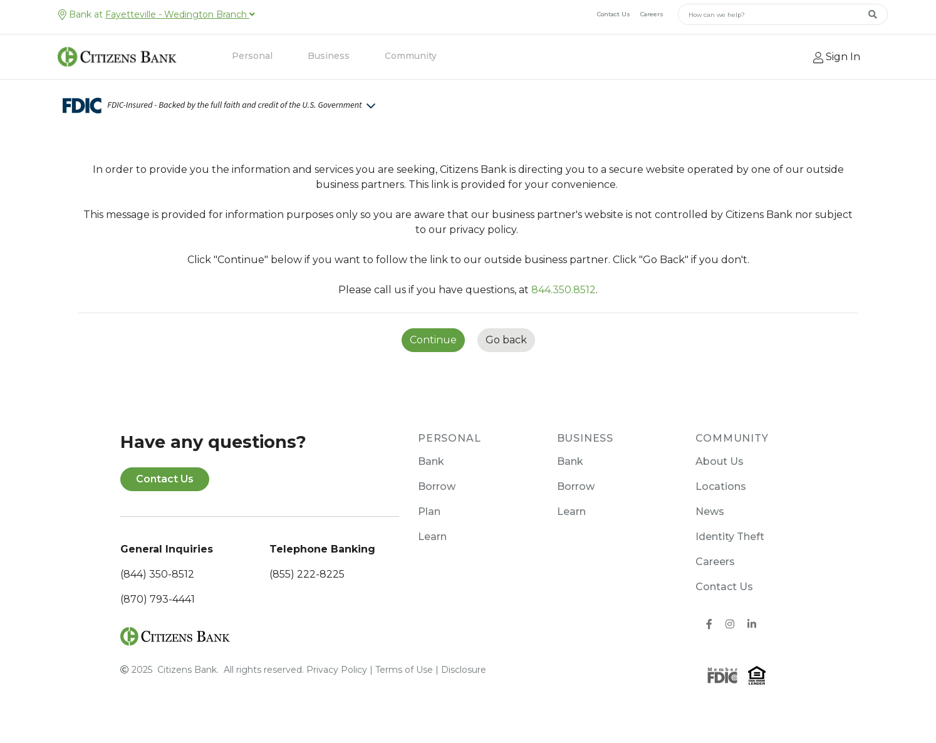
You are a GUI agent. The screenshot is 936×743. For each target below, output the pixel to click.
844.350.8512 (563, 290)
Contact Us (613, 14)
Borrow (436, 486)
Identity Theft (729, 537)
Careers (651, 14)
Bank (431, 461)
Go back (506, 340)
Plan (429, 511)
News (709, 511)
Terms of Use (404, 669)
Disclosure (463, 669)
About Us (719, 461)
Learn (432, 537)
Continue (433, 340)
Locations (720, 486)
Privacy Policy (336, 669)
